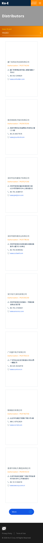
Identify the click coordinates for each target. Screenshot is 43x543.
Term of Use (21, 533)
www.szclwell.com (16, 253)
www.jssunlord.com (17, 137)
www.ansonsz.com (17, 311)
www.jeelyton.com (16, 195)
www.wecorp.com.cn (17, 485)
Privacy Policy (7, 533)
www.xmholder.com (17, 79)
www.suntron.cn (16, 369)
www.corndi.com (16, 425)
